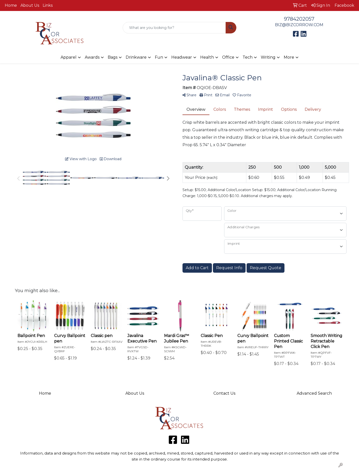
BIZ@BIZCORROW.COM (299, 24)
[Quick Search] (174, 27)
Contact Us (224, 393)
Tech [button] (248, 57)
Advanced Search (314, 393)
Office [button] (228, 57)
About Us (29, 5)
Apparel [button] (69, 57)
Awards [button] (92, 57)
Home (11, 5)
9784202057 (299, 19)
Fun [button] (159, 57)
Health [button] (207, 57)
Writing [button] (268, 57)
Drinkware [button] (136, 57)
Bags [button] (112, 57)
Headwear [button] (181, 57)
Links (48, 5)
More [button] (289, 57)
